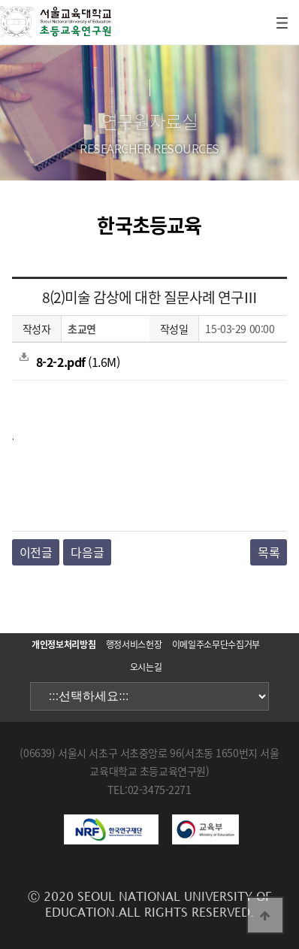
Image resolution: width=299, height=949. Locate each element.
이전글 (36, 552)
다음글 (87, 552)
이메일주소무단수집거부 (216, 644)
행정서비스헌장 (134, 644)
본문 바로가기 (0, 0)
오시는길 (146, 667)
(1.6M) (69, 362)
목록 (268, 552)
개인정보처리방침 (63, 644)
